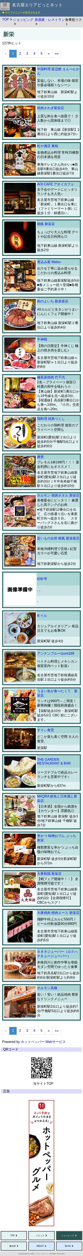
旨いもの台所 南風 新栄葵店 (58, 538)
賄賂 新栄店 (46, 224)
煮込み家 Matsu (49, 262)
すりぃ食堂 (45, 730)
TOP (12, 1235)
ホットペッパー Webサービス (43, 1042)
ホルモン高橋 (47, 988)
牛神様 (42, 339)
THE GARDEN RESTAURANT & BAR (54, 761)
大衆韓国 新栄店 (49, 873)
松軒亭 (42, 579)
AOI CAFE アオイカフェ (55, 184)
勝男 (40, 457)
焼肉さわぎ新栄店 (50, 108)
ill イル (42, 615)
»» (57, 53)
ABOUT (40, 1246)
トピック (40, 1235)
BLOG (68, 1246)
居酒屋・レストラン (50, 19)
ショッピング (68, 1235)
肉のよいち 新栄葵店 (52, 301)
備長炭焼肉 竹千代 (51, 377)
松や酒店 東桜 (47, 146)
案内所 (12, 1246)
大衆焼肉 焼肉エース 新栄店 (58, 913)
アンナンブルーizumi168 (55, 653)
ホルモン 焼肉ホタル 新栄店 (58, 495)
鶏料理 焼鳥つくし (51, 418)
